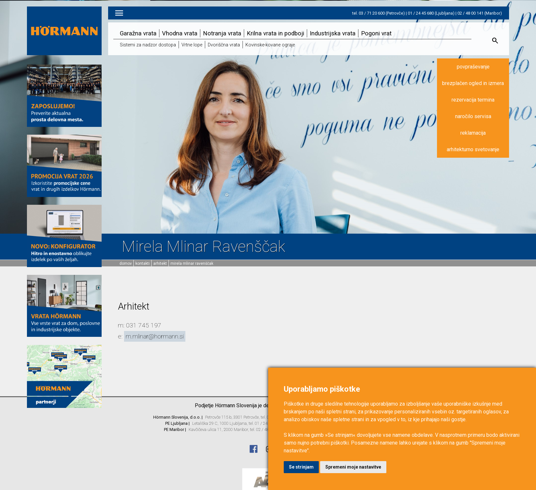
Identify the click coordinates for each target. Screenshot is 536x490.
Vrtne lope (191, 45)
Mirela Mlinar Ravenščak (191, 263)
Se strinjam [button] (301, 467)
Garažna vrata (138, 33)
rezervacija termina (473, 100)
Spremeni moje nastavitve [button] (353, 467)
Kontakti (142, 263)
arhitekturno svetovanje (473, 149)
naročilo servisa (473, 116)
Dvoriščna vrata (224, 45)
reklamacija (473, 133)
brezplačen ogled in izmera (473, 83)
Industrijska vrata (332, 33)
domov (125, 263)
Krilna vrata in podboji (275, 33)
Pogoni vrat (376, 33)
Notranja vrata (222, 33)
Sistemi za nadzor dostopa (148, 45)
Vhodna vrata (179, 33)
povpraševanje (473, 67)
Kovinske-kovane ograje (270, 45)
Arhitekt (160, 263)
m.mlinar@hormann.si (155, 336)
